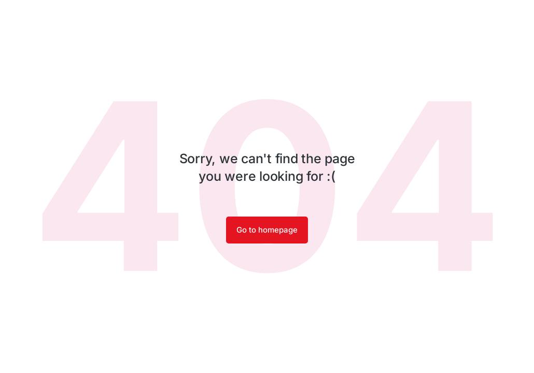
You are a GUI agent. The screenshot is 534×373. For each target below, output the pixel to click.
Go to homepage (267, 230)
